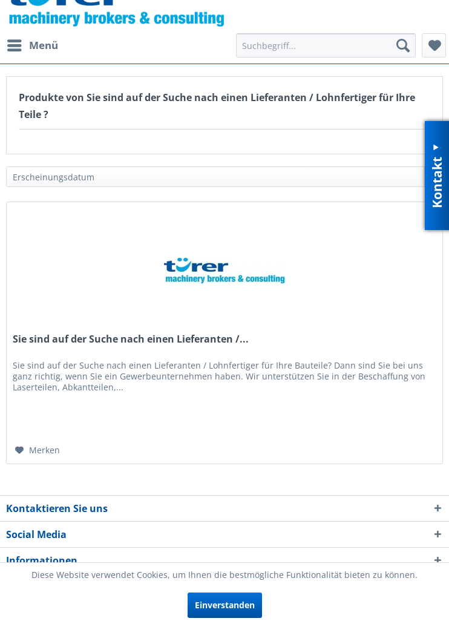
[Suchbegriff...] (326, 45)
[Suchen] (403, 45)
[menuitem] (32, 45)
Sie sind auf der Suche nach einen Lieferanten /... (131, 339)
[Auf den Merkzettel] (37, 450)
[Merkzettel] (434, 45)
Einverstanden (225, 605)
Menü (32, 44)
